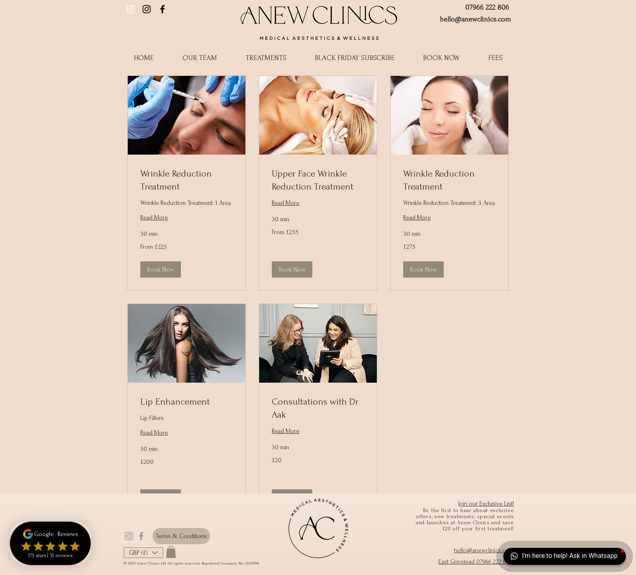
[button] (355, 58)
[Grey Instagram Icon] (129, 536)
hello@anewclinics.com (475, 19)
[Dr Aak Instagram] (130, 9)
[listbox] (143, 552)
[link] (186, 180)
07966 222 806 (487, 7)
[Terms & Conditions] (181, 536)
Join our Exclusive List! (486, 503)
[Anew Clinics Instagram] (146, 9)
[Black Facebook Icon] (162, 9)
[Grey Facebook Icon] (141, 536)
